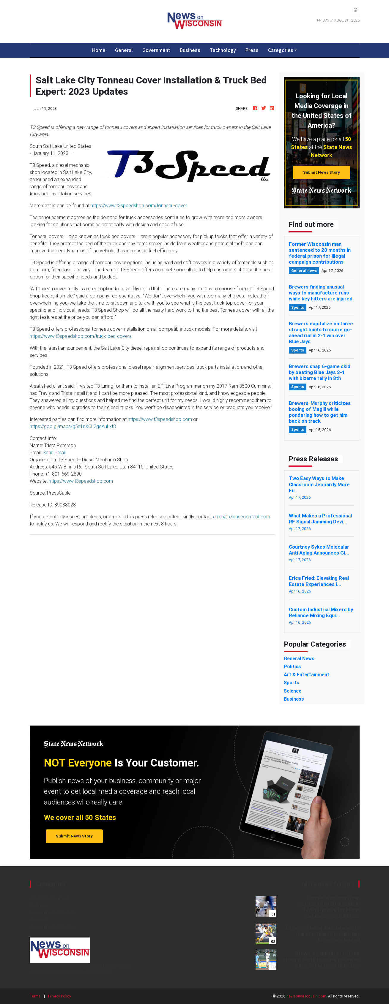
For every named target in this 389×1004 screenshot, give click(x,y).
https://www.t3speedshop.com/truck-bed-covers (81, 336)
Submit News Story (321, 172)
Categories (280, 50)
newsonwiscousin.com (306, 996)
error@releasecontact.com (241, 517)
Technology (223, 50)
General (124, 50)
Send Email (54, 452)
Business (190, 50)
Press (252, 50)
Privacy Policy (59, 996)
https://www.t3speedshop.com (160, 419)
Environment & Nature (52, 913)
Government (156, 50)
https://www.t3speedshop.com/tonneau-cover (139, 205)
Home (101, 50)
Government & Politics (53, 927)
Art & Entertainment (50, 898)
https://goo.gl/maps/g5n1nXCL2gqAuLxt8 (73, 426)
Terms (35, 996)
